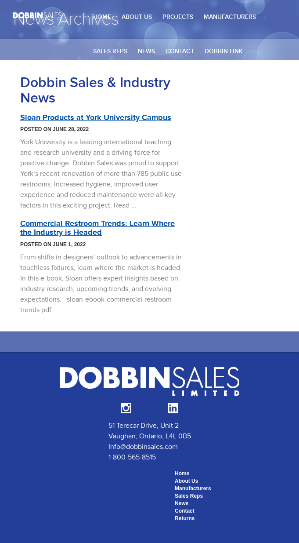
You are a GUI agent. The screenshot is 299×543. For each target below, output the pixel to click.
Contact (180, 51)
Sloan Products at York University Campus (95, 117)
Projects (177, 17)
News (146, 51)
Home (102, 17)
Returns (185, 518)
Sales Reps (110, 51)
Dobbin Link (224, 51)
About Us (137, 17)
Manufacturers (230, 17)
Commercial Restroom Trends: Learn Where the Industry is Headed (97, 228)
